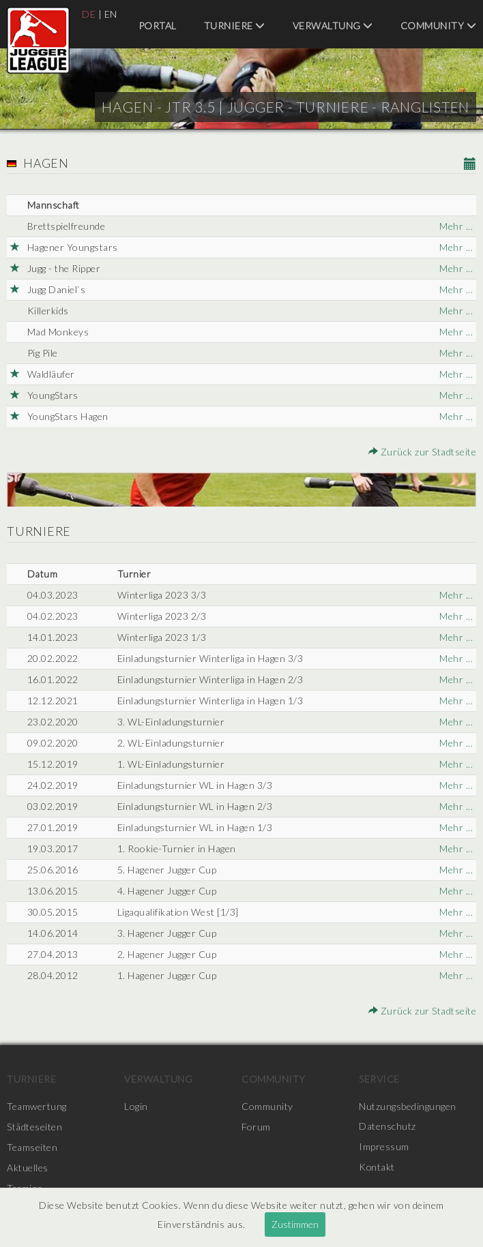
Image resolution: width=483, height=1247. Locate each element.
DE (89, 14)
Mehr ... (456, 226)
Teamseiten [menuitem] (32, 1147)
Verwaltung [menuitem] (333, 25)
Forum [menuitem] (256, 1126)
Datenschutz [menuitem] (387, 1126)
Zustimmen (295, 1224)
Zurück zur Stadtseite (422, 451)
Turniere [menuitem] (234, 25)
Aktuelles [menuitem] (27, 1167)
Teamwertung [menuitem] (37, 1106)
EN (110, 14)
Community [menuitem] (438, 25)
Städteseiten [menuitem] (34, 1126)
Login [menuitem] (136, 1106)
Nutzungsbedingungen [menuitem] (407, 1106)
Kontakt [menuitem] (377, 1167)
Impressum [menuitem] (384, 1147)
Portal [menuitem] (157, 25)
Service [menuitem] (379, 1079)
